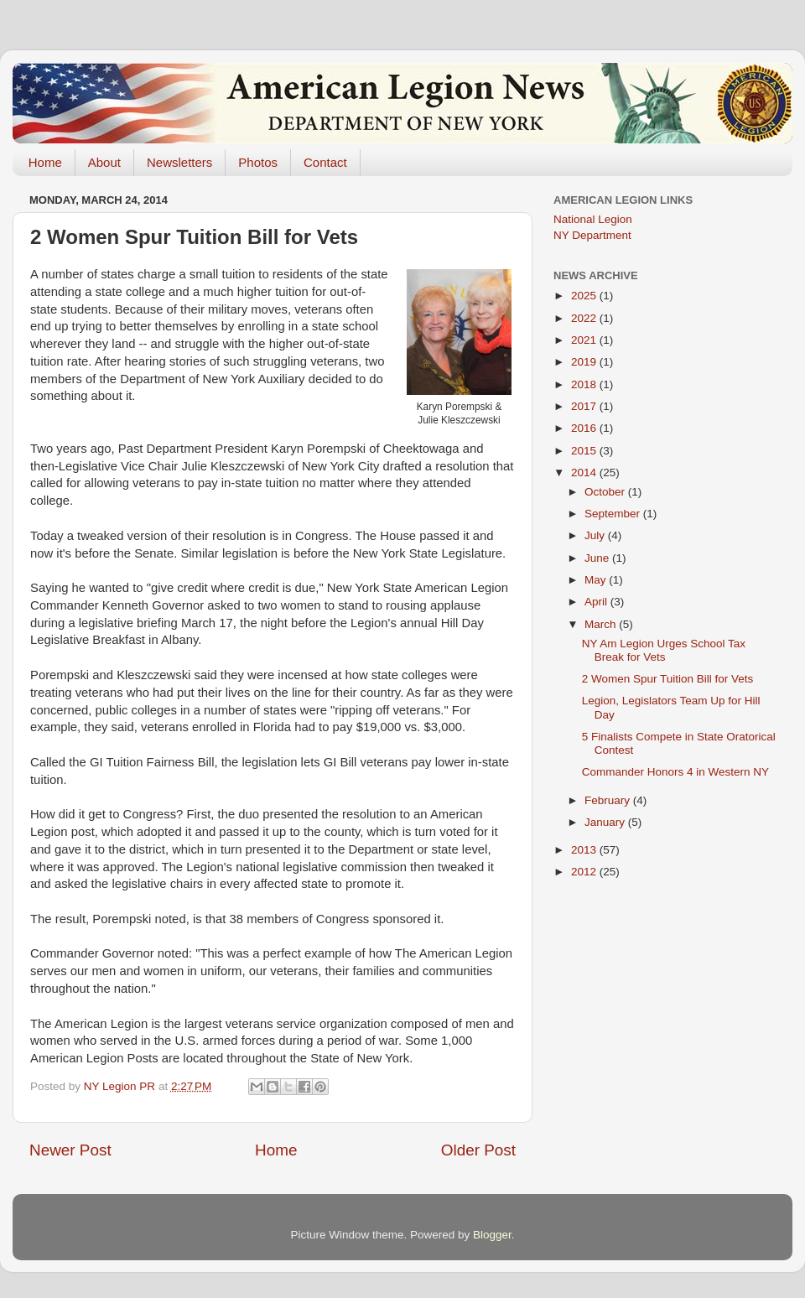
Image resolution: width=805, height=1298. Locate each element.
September (613, 513)
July (596, 535)
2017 (585, 406)
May (596, 580)
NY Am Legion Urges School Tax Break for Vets (663, 650)
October (606, 491)
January (606, 822)
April (597, 601)
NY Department (592, 235)
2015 (585, 450)
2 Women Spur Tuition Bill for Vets (668, 678)
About (104, 162)
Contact (325, 162)
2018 (585, 384)
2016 (585, 428)
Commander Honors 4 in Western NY (675, 772)
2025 (585, 295)
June (598, 558)
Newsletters (179, 162)
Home (45, 162)
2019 (585, 362)
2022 (585, 318)
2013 (585, 850)
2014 (585, 472)
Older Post (478, 1150)
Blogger (492, 1234)
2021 (585, 340)
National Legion (592, 219)
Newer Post (70, 1150)
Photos (258, 162)
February (608, 800)
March (601, 624)
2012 (585, 871)
